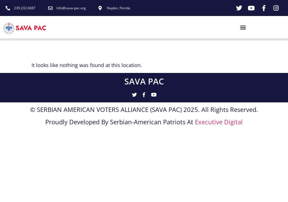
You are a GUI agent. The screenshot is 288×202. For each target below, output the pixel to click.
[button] (150, 27)
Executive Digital (219, 122)
